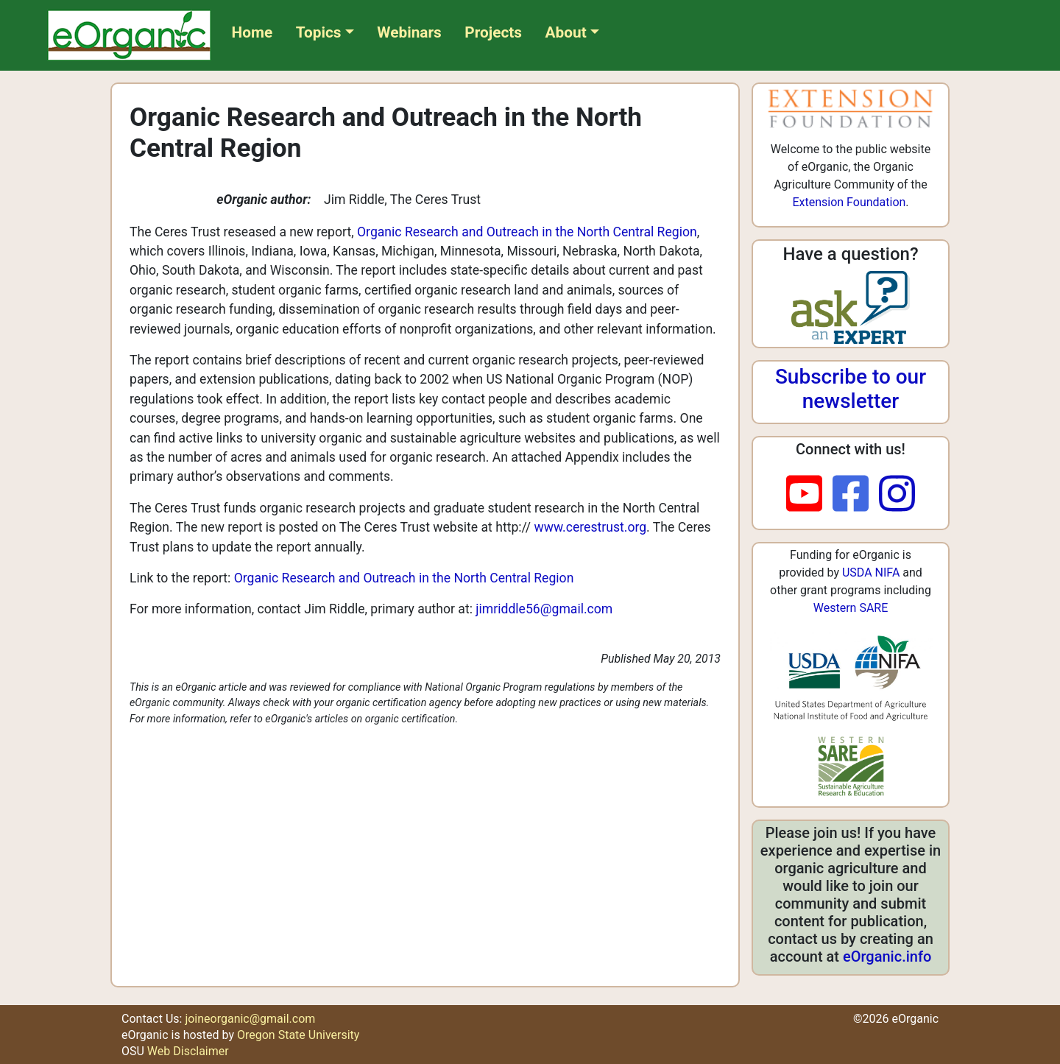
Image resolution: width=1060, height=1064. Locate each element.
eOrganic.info (887, 956)
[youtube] (809, 495)
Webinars (409, 32)
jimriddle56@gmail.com (544, 609)
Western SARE (850, 608)
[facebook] (856, 495)
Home (252, 32)
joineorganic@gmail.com (250, 1019)
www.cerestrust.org (590, 527)
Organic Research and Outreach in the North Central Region (527, 232)
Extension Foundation (848, 202)
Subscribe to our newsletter (850, 389)
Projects (493, 32)
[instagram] (897, 495)
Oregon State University (298, 1035)
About (566, 32)
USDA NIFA (871, 572)
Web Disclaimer (188, 1051)
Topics (319, 32)
